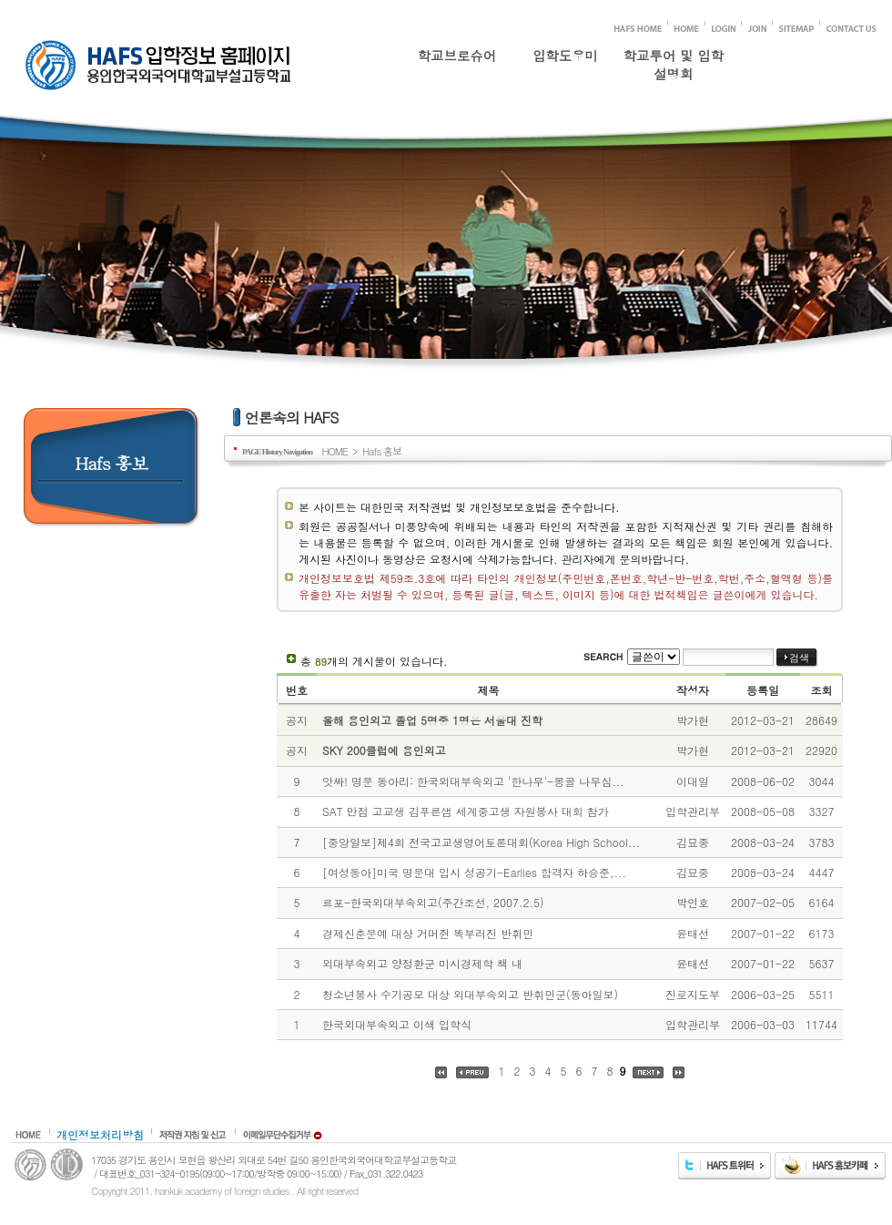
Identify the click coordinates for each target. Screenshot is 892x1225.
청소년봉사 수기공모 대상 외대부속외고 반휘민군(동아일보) (470, 994)
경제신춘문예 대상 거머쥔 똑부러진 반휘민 (427, 933)
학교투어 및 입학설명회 (673, 61)
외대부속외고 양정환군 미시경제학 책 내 (422, 963)
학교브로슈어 (457, 55)
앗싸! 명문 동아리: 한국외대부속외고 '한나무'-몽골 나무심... (473, 781)
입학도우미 (565, 55)
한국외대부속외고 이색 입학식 (396, 1024)
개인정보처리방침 (100, 1134)
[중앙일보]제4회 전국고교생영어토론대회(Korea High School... (481, 842)
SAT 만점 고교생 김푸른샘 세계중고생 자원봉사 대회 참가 (465, 811)
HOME (334, 451)
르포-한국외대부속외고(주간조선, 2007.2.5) (433, 902)
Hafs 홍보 (381, 451)
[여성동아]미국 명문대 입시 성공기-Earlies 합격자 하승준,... (474, 872)
